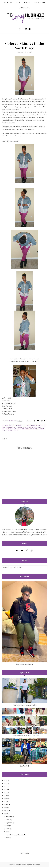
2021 (5, 789)
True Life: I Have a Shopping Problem (25, 705)
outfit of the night (13, 429)
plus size (25, 429)
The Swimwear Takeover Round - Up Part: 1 (25, 736)
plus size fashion (37, 429)
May (7, 832)
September (9, 823)
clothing (18, 425)
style (5, 431)
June (7, 829)
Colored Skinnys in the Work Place (16, 835)
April (7, 838)
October (8, 820)
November (9, 817)
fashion (19, 427)
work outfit (13, 431)
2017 (5, 802)
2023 (5, 783)
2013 (5, 814)
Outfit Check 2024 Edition (24, 664)
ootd (25, 427)
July (7, 826)
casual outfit (8, 425)
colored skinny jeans (32, 425)
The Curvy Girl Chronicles (20, 864)
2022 (5, 787)
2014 (5, 811)
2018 (5, 799)
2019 (5, 796)
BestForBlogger (36, 864)
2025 (5, 780)
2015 (5, 808)
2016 (5, 805)
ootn (31, 427)
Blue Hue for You (25, 766)
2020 (5, 792)
